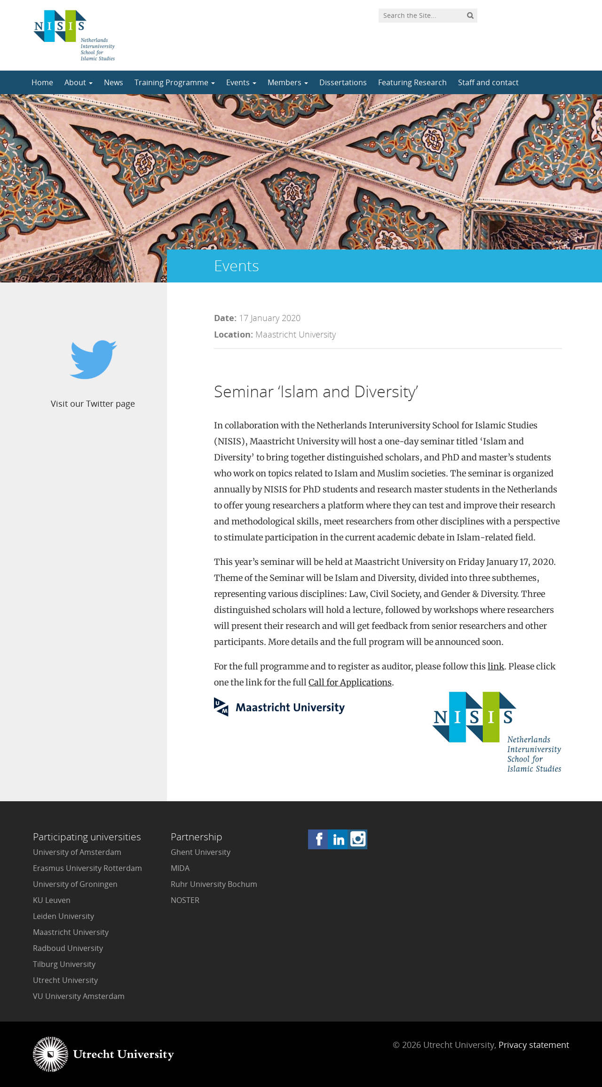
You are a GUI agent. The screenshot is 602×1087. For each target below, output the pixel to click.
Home (42, 82)
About (78, 82)
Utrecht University (65, 980)
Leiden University (63, 916)
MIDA (180, 868)
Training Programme (175, 82)
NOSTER (185, 900)
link (496, 666)
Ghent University (200, 852)
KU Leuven (52, 900)
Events (241, 82)
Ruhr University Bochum (214, 884)
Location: (233, 334)
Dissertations (343, 82)
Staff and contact (488, 82)
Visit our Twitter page (93, 403)
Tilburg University (64, 964)
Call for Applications (350, 682)
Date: (225, 317)
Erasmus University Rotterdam (87, 868)
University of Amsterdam (77, 852)
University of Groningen (75, 884)
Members (288, 82)
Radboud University (68, 948)
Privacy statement (534, 1044)
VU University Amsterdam (79, 996)
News (113, 82)
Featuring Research (412, 82)
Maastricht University (71, 932)
